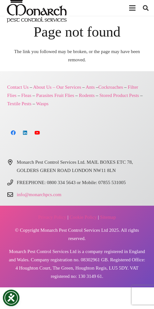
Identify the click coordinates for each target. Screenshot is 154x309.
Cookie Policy (83, 217)
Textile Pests (19, 103)
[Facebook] (13, 133)
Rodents (87, 95)
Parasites (44, 95)
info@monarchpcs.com (39, 194)
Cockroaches (110, 87)
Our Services (68, 87)
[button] (132, 8)
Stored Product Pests (119, 95)
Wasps (42, 103)
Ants (90, 87)
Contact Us (18, 87)
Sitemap (108, 217)
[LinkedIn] (25, 133)
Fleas (26, 95)
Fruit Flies (64, 95)
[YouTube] (37, 133)
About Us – (44, 87)
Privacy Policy (52, 217)
